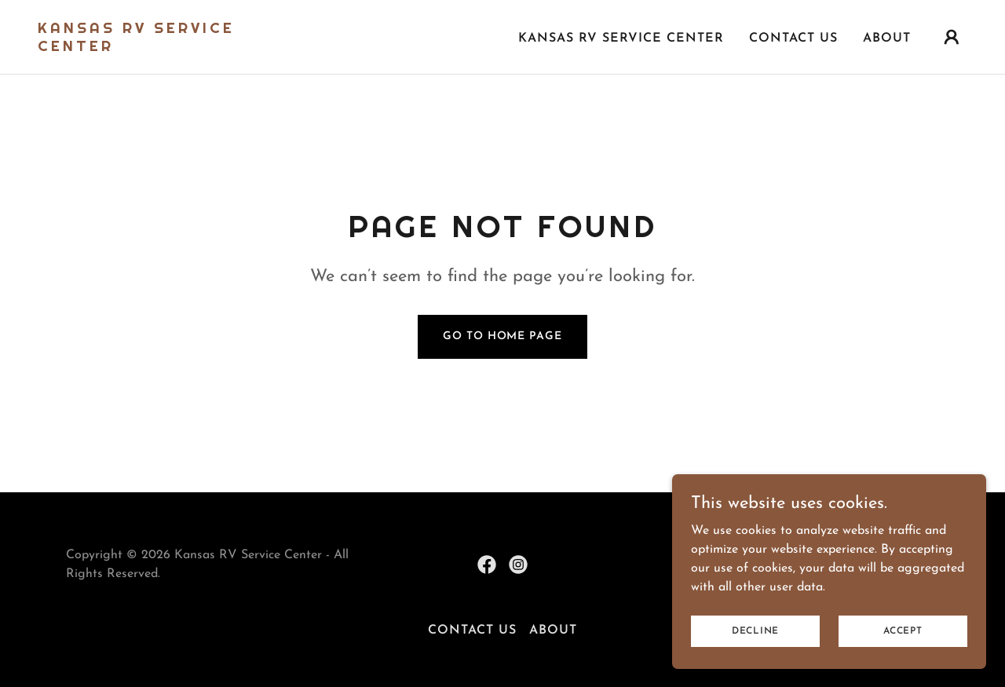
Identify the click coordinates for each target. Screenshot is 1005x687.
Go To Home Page (502, 336)
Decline (755, 630)
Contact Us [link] (793, 38)
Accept (903, 630)
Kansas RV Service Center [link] (621, 38)
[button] (951, 37)
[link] (168, 48)
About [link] (887, 38)
